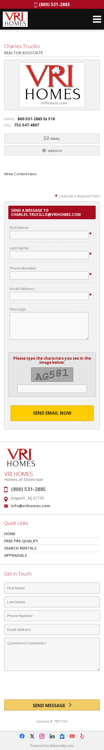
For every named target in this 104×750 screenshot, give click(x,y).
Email (52, 138)
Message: (18, 309)
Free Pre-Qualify (21, 540)
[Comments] (52, 654)
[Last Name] (52, 601)
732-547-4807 (26, 124)
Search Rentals (20, 548)
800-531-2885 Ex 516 (36, 118)
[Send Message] (52, 704)
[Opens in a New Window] (22, 736)
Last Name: (19, 247)
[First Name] (52, 588)
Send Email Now (52, 413)
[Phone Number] (52, 615)
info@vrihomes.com (30, 505)
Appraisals (15, 555)
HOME (9, 533)
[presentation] (52, 687)
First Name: (19, 227)
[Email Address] (52, 629)
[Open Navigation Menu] (97, 19)
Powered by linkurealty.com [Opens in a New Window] (52, 745)
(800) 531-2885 (52, 4)
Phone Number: (23, 268)
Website (52, 150)
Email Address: (22, 288)
